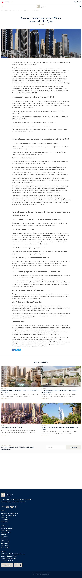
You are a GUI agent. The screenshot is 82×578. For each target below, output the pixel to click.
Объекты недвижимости (9, 513)
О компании (5, 519)
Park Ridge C (5, 547)
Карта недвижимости (8, 515)
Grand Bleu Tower (7, 528)
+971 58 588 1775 (7, 560)
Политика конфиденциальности (41, 574)
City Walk (4, 536)
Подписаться (73, 447)
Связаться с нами (7, 565)
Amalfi (3, 534)
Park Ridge (5, 545)
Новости (4, 517)
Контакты (4, 521)
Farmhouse (5, 539)
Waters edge (5, 541)
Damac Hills (5, 543)
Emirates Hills (6, 532)
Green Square (5, 530)
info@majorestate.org (8, 558)
